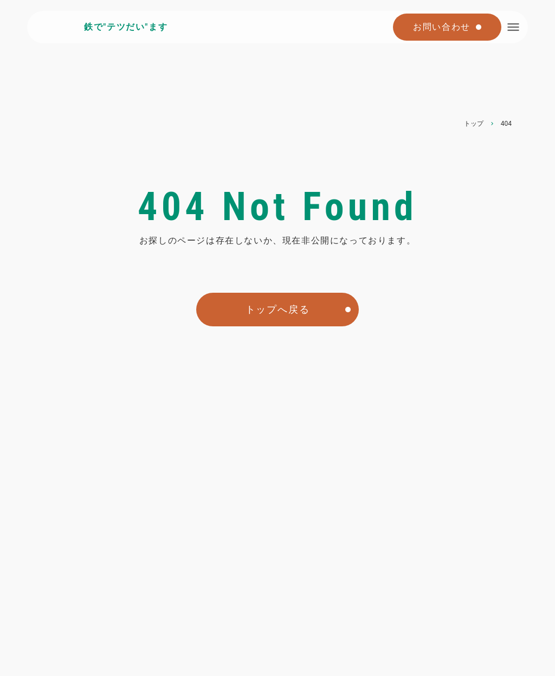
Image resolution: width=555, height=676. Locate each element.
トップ (473, 123)
